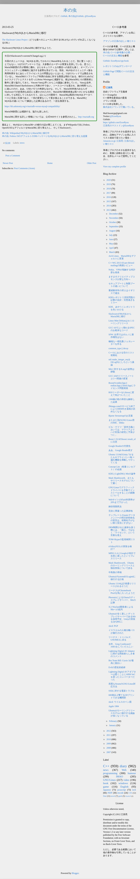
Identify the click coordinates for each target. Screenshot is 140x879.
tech (134, 790)
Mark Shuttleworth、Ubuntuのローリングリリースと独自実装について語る (122, 565)
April (111, 248)
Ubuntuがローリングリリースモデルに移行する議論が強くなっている (122, 713)
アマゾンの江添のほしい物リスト (119, 41)
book (105, 783)
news (22, 143)
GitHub (64, 16)
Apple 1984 (114, 706)
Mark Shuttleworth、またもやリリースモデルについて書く (122, 480)
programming (110, 773)
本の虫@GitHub (76, 16)
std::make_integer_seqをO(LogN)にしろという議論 (121, 362)
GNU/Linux (109, 779)
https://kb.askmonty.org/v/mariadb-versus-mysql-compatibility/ (32, 106)
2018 (109, 188)
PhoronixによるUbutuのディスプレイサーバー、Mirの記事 (122, 600)
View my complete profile (114, 166)
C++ (106, 766)
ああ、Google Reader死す (121, 450)
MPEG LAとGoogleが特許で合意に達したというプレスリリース (122, 556)
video (126, 779)
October (113, 222)
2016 (109, 197)
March (112, 252)
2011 (109, 735)
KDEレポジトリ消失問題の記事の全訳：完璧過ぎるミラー (122, 300)
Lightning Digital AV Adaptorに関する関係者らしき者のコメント (122, 653)
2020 (109, 180)
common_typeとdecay (118, 348)
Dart (105, 796)
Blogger (75, 873)
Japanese (107, 790)
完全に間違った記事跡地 (121, 511)
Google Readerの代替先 (119, 446)
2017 (109, 193)
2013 (109, 210)
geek (120, 796)
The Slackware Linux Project (15, 40)
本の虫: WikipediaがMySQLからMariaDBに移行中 (25, 133)
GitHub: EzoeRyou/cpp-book (116, 61)
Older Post (91, 163)
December (114, 214)
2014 (109, 205)
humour (132, 773)
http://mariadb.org (86, 117)
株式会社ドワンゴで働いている (118, 107)
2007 (109, 752)
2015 (109, 201)
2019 (109, 184)
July (111, 235)
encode (120, 793)
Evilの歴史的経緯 (117, 667)
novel (113, 796)
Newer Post (8, 163)
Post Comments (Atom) (24, 168)
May (111, 243)
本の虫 (70, 10)
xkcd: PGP (113, 626)
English (124, 786)
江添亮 (109, 87)
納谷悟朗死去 (115, 506)
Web (124, 769)
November (114, 218)
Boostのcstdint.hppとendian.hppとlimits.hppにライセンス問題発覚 (122, 385)
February (113, 721)
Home (50, 163)
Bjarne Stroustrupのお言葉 (121, 416)
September (114, 226)
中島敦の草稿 (115, 572)
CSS (130, 793)
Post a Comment (12, 155)
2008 (109, 748)
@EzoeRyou (90, 16)
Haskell (128, 796)
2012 (109, 731)
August (112, 231)
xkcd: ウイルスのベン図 (120, 702)
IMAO (119, 776)
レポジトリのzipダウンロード (117, 66)
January (112, 725)
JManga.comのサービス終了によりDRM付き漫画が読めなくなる (122, 409)
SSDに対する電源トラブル (121, 691)
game (106, 786)
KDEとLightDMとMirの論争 (122, 474)
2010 (109, 739)
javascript (121, 790)
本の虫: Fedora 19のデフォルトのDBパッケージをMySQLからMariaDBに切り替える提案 (44, 136)
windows (123, 783)
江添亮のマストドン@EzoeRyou (118, 125)
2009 (109, 743)
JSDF (109, 793)
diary (123, 766)
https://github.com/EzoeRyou (116, 122)
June (111, 239)
